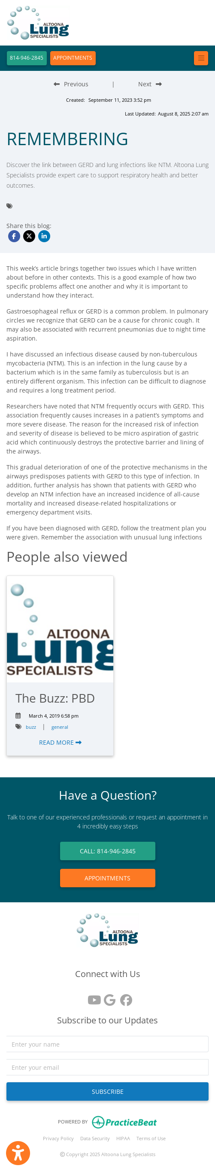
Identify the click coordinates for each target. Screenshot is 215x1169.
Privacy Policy (58, 1138)
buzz (31, 727)
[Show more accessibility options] (18, 1153)
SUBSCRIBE (108, 1091)
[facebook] (124, 997)
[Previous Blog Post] (71, 84)
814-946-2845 (26, 57)
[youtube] (91, 997)
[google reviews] (108, 997)
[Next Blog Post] (150, 84)
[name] (107, 1044)
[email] (107, 1067)
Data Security (95, 1138)
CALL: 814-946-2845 (108, 851)
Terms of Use (151, 1138)
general (59, 727)
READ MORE (60, 742)
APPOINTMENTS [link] (107, 878)
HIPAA (123, 1138)
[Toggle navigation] (201, 58)
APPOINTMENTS (72, 57)
